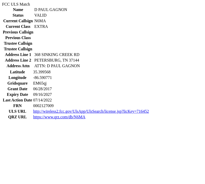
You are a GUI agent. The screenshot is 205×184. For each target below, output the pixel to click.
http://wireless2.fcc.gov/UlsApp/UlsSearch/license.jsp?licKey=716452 (91, 111)
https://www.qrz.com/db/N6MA (59, 117)
